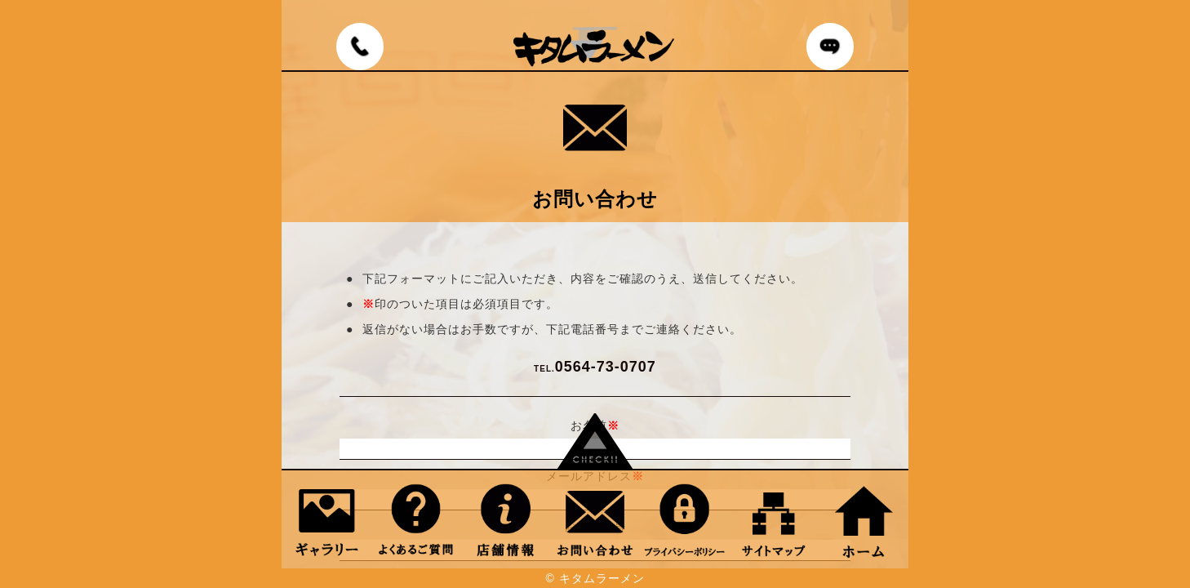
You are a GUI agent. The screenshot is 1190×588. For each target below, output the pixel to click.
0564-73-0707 (595, 367)
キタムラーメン (602, 578)
